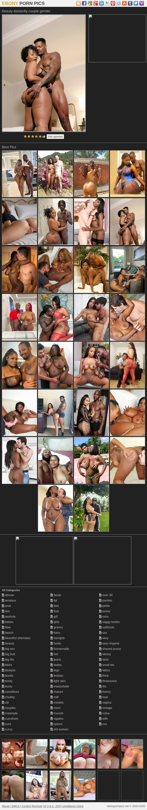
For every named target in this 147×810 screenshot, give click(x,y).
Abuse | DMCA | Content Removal (22, 806)
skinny (105, 654)
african (8, 595)
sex (103, 632)
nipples (57, 718)
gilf (54, 616)
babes (7, 622)
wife (103, 718)
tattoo (104, 670)
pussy (104, 611)
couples (9, 707)
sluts (104, 659)
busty (7, 686)
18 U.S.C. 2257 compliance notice (63, 806)
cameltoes (10, 691)
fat (54, 600)
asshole (9, 616)
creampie (10, 713)
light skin (58, 681)
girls (55, 622)
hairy (55, 632)
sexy (104, 638)
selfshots (106, 627)
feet (55, 605)
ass (6, 611)
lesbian (57, 675)
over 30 (106, 595)
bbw (6, 627)
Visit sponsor (55, 136)
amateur (9, 600)
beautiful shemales (16, 638)
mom (55, 707)
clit (5, 702)
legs (55, 670)
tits (102, 686)
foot (55, 611)
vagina (105, 702)
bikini (7, 665)
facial (56, 595)
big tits (8, 659)
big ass (8, 648)
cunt (6, 724)
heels (56, 643)
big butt (8, 654)
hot (54, 654)
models (57, 702)
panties (105, 600)
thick (104, 675)
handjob (58, 638)
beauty (8, 643)
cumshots (10, 718)
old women (60, 729)
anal (6, 605)
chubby (8, 697)
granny (57, 627)
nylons (57, 724)
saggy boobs (109, 622)
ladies (56, 665)
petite (104, 605)
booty (7, 681)
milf (54, 697)
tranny (105, 691)
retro (104, 616)
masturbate (60, 686)
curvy (7, 729)
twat (103, 697)
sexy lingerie (109, 643)
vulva (104, 713)
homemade (60, 648)
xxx (103, 724)
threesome (108, 681)
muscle (57, 713)
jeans (56, 659)
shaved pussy (110, 648)
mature (57, 691)
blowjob (9, 670)
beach (7, 632)
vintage (105, 707)
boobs (7, 675)
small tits (106, 665)
